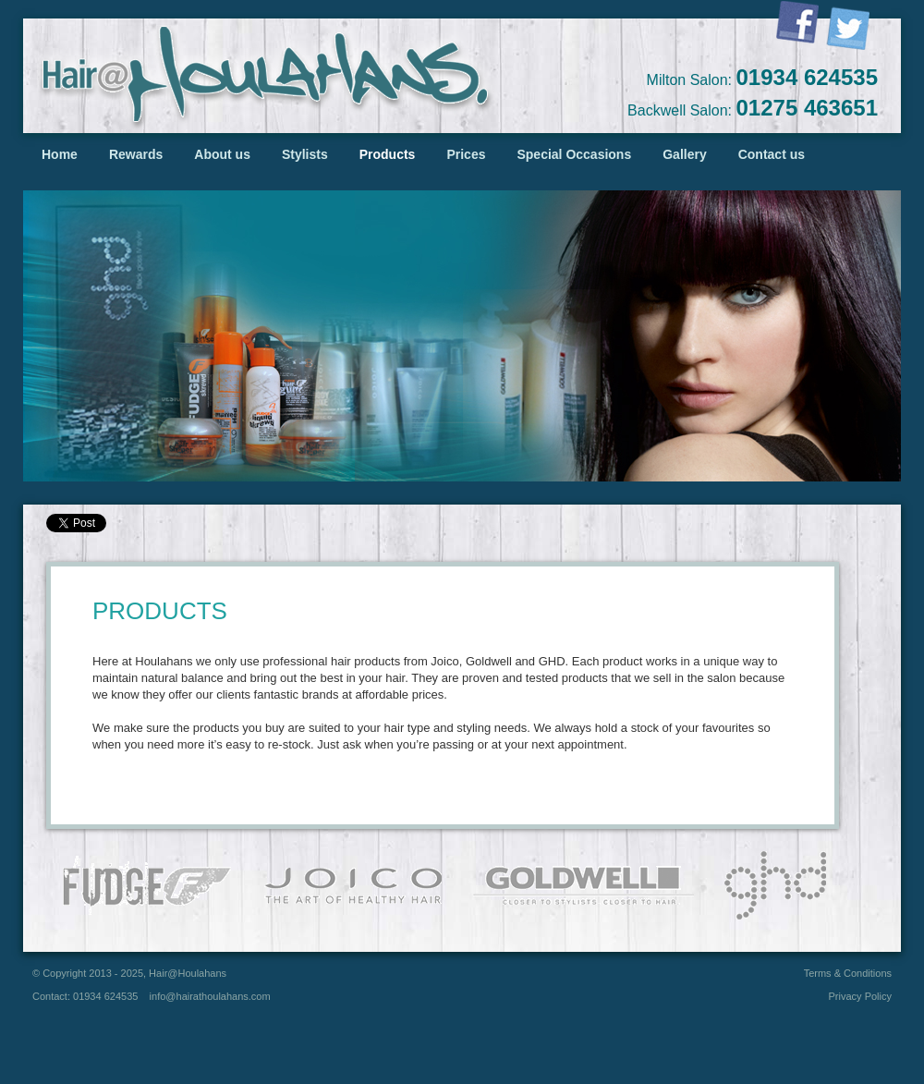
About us (222, 154)
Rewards (136, 154)
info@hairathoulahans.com (210, 996)
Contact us (771, 154)
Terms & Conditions (848, 973)
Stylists (305, 154)
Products (387, 154)
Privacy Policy (860, 996)
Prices (465, 154)
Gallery (684, 154)
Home (60, 154)
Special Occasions (574, 154)
